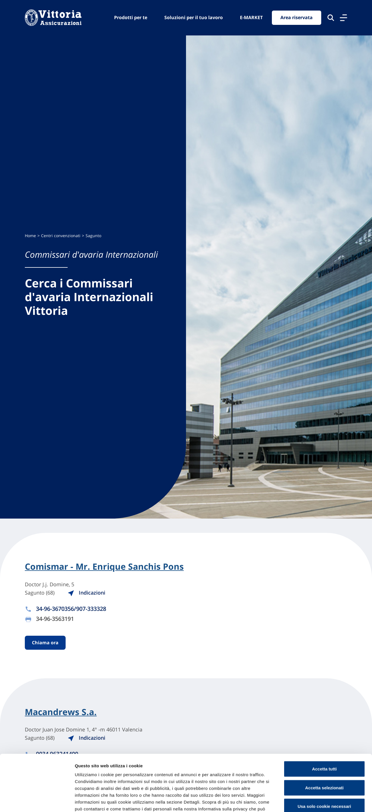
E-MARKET (251, 17)
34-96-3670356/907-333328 (71, 609)
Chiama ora (45, 642)
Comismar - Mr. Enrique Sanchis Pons (104, 566)
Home (30, 235)
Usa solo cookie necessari (324, 768)
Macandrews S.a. (61, 712)
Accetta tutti (324, 730)
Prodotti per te (130, 17)
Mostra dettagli (300, 800)
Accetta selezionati (324, 749)
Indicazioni (87, 592)
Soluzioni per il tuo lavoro (193, 17)
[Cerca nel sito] (330, 17)
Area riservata (296, 18)
